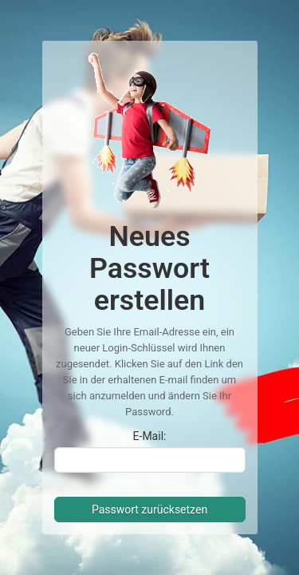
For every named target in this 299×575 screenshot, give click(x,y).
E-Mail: (150, 436)
